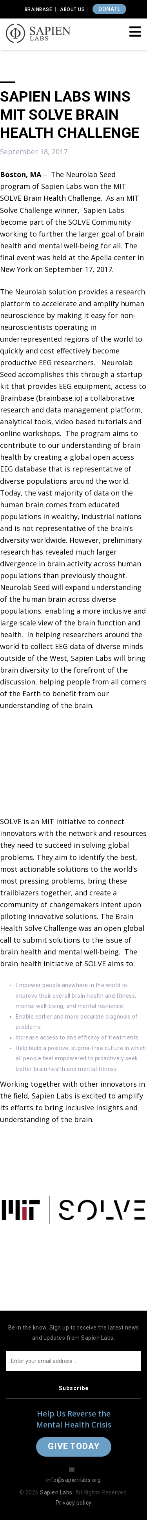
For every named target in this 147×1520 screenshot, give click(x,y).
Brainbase (39, 9)
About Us (72, 9)
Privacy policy (74, 1503)
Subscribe (74, 1388)
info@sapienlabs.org (73, 1480)
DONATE (109, 9)
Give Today (74, 1446)
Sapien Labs (56, 1492)
